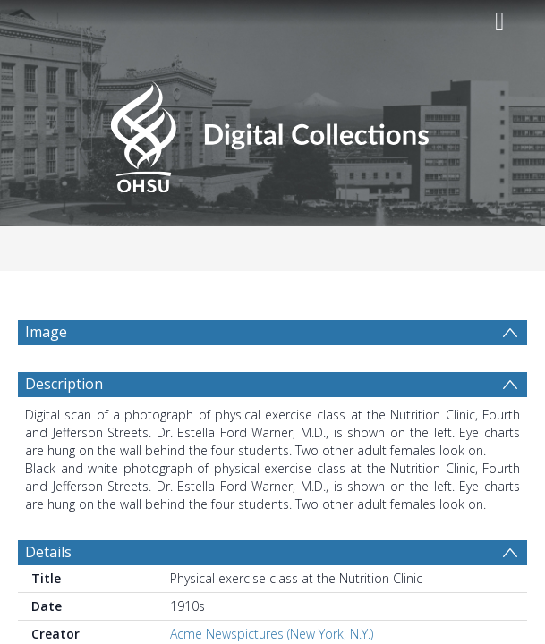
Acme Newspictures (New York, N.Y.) (271, 633)
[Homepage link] (272, 132)
